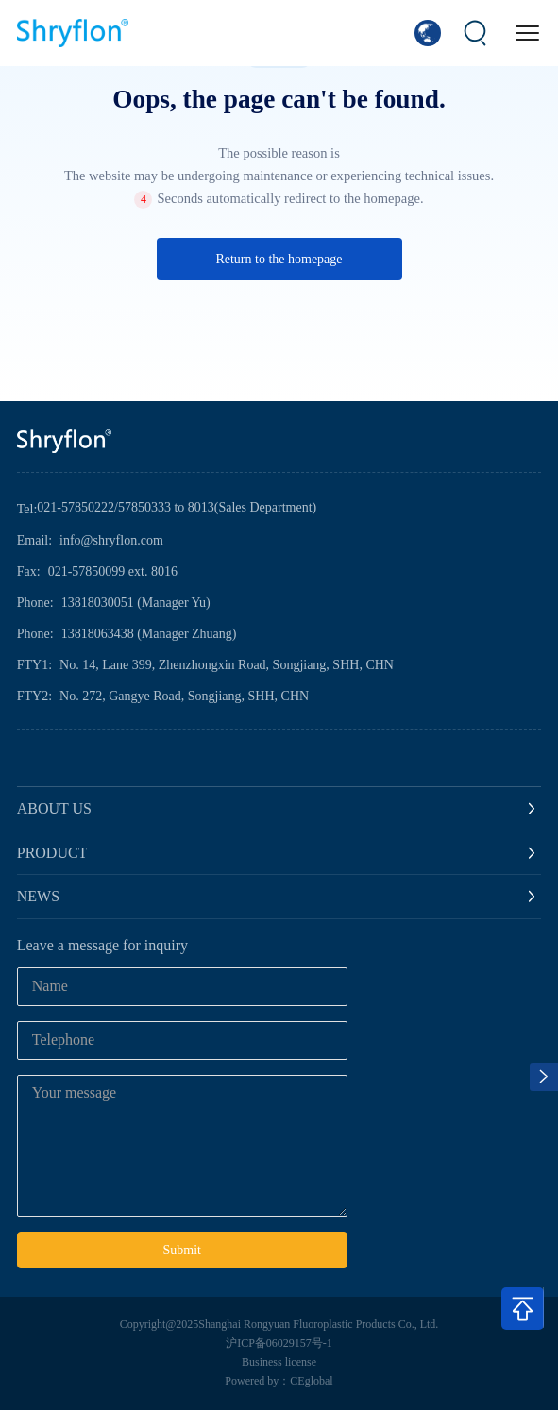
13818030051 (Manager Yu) (136, 603)
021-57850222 (75, 507)
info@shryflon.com (111, 540)
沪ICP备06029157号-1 (279, 1343)
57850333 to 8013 (166, 507)
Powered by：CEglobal (278, 1380)
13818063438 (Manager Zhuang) (149, 634)
